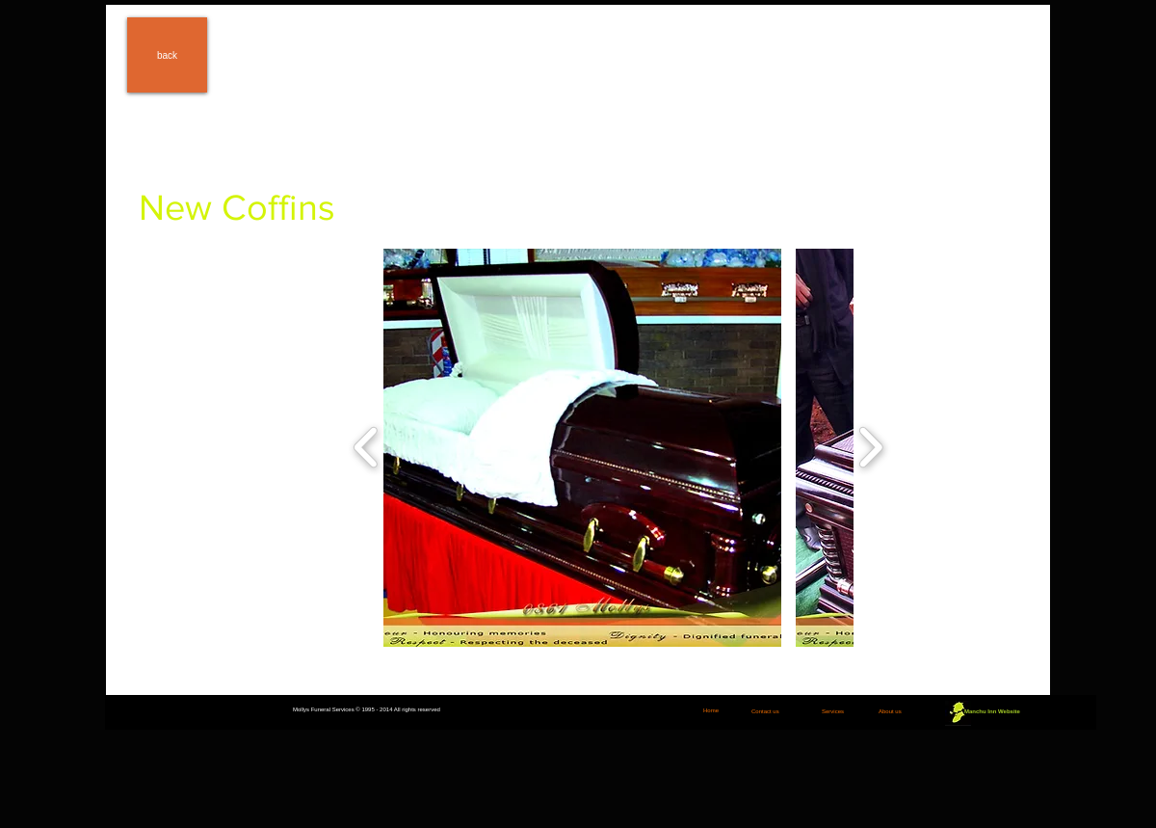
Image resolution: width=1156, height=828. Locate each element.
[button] (582, 448)
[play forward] (870, 447)
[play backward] (366, 447)
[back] (167, 55)
